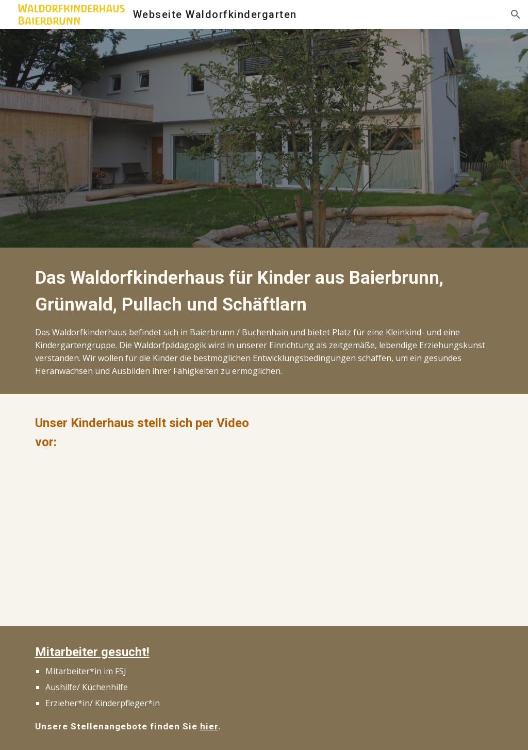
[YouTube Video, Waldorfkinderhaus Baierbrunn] (144, 537)
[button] (515, 14)
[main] (264, 321)
